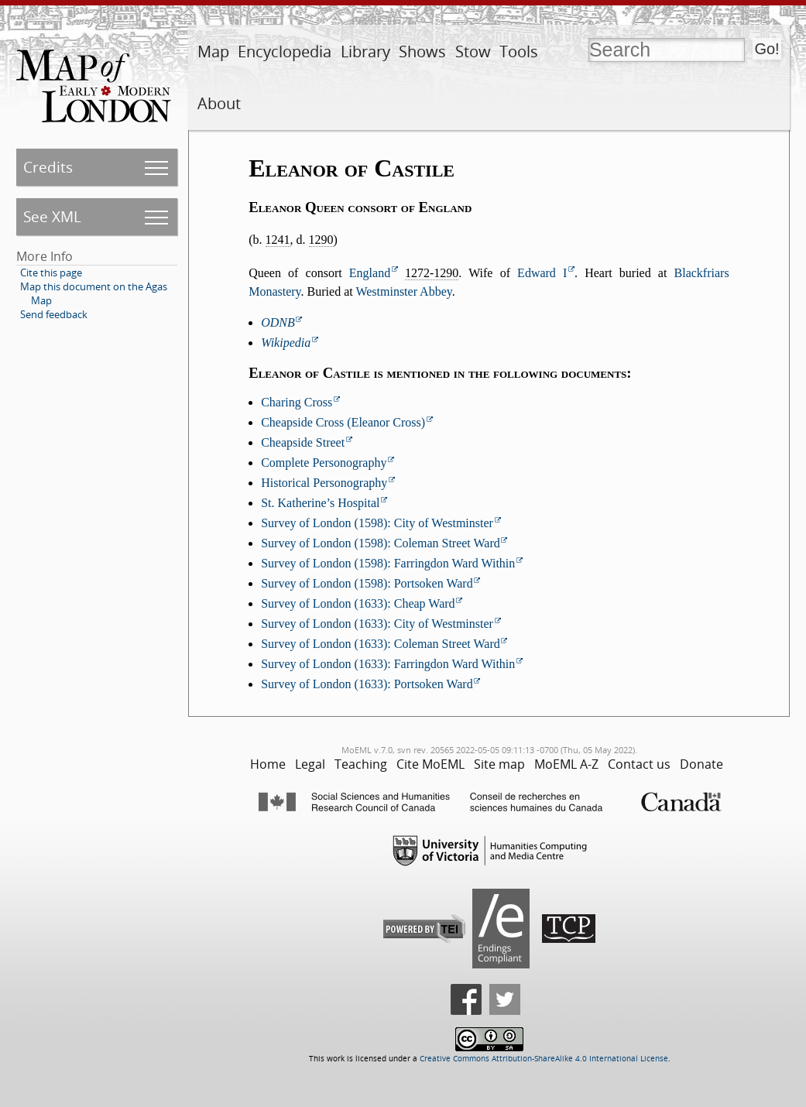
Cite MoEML (430, 764)
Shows (422, 51)
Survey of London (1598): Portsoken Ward (367, 583)
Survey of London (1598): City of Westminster (377, 523)
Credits (48, 166)
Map (213, 51)
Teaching (360, 764)
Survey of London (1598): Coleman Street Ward (380, 543)
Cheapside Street (303, 442)
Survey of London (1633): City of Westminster (377, 623)
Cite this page (51, 272)
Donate (701, 764)
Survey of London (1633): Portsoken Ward (367, 684)
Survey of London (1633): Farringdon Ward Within (388, 663)
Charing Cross (296, 402)
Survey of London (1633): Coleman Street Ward (380, 643)
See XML (52, 216)
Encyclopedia (284, 51)
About (219, 103)
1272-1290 (431, 272)
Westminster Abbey (403, 291)
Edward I (542, 272)
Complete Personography (323, 462)
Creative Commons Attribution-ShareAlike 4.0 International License (544, 1059)
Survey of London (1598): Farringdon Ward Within (388, 563)
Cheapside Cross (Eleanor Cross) (343, 422)
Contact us (639, 764)
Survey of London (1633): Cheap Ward (357, 603)
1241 (278, 239)
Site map (499, 764)
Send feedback (53, 314)
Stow (473, 51)
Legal (310, 764)
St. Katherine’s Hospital (320, 502)
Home (268, 764)
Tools (518, 51)
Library (365, 51)
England (369, 272)
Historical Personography (324, 482)
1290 (321, 239)
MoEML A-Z (566, 764)
